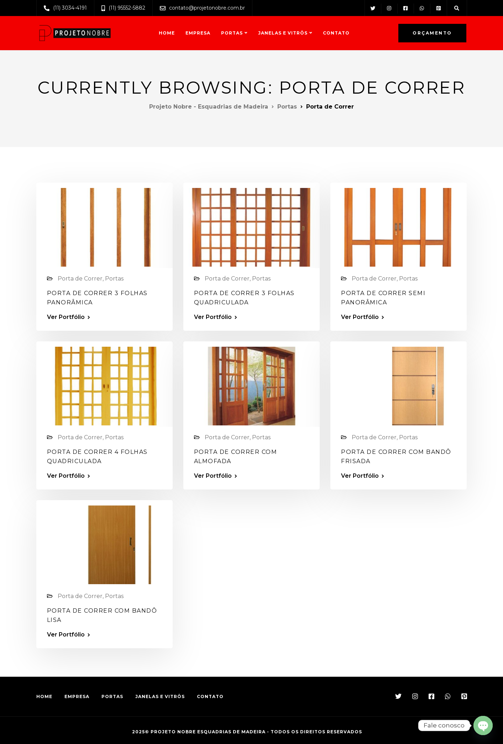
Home (167, 33)
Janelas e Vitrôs (283, 33)
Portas (232, 33)
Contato (336, 33)
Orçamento (432, 33)
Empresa (197, 33)
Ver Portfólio (66, 317)
